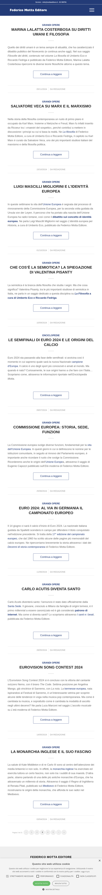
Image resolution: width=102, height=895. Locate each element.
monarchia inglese (63, 769)
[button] (21, 876)
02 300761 (63, 2)
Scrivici (38, 2)
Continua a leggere (51, 74)
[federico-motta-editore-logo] (42, 10)
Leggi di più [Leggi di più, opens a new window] (85, 871)
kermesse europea (75, 688)
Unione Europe (54, 461)
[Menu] (90, 10)
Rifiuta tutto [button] (61, 883)
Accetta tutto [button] (41, 883)
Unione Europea (52, 204)
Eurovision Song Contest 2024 (51, 667)
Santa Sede (14, 606)
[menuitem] (90, 10)
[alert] (51, 876)
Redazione (59, 89)
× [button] (99, 861)
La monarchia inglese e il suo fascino (51, 752)
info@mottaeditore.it (50, 2)
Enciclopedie (51, 335)
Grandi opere (51, 25)
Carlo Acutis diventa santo (51, 589)
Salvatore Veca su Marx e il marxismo (51, 106)
